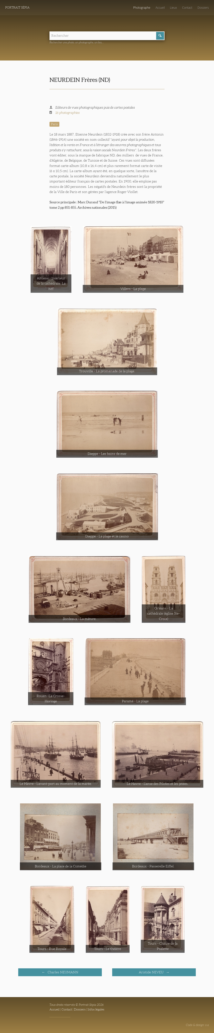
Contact (187, 8)
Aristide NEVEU (151, 972)
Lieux (173, 8)
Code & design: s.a (197, 1025)
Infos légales (96, 1009)
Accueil (160, 8)
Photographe (141, 8)
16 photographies (67, 112)
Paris (54, 124)
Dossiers (203, 8)
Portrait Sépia (17, 7)
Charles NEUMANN (62, 972)
